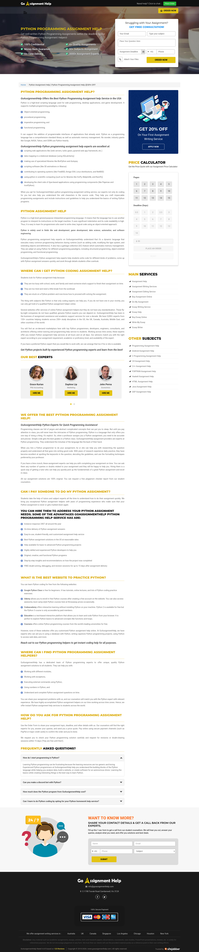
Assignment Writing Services (144, 286)
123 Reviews (59, 949)
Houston (150, 934)
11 (136, 198)
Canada (93, 934)
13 (153, 198)
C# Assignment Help (141, 361)
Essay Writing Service (141, 307)
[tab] (72, 758)
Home (23, 85)
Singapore (106, 934)
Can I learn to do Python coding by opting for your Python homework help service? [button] (61, 801)
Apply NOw (153, 147)
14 (161, 198)
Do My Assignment (140, 302)
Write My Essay (138, 322)
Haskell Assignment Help (143, 376)
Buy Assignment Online (142, 297)
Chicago (137, 934)
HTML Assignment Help (142, 381)
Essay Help (137, 312)
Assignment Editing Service (144, 292)
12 (145, 198)
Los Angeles (122, 934)
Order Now (168, 10)
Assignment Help (139, 281)
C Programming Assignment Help (146, 356)
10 (169, 191)
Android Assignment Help (143, 351)
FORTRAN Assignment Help (144, 371)
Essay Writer (137, 327)
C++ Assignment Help (141, 366)
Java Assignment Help (141, 387)
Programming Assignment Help (145, 346)
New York (164, 934)
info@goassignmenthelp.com (101, 886)
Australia (71, 934)
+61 (151, 52)
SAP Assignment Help (141, 392)
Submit (104, 859)
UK (82, 934)
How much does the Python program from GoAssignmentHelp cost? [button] (54, 792)
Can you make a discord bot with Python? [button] (42, 782)
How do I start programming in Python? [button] (41, 758)
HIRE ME (36, 393)
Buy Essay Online (139, 317)
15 (169, 198)
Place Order (170, 3)
